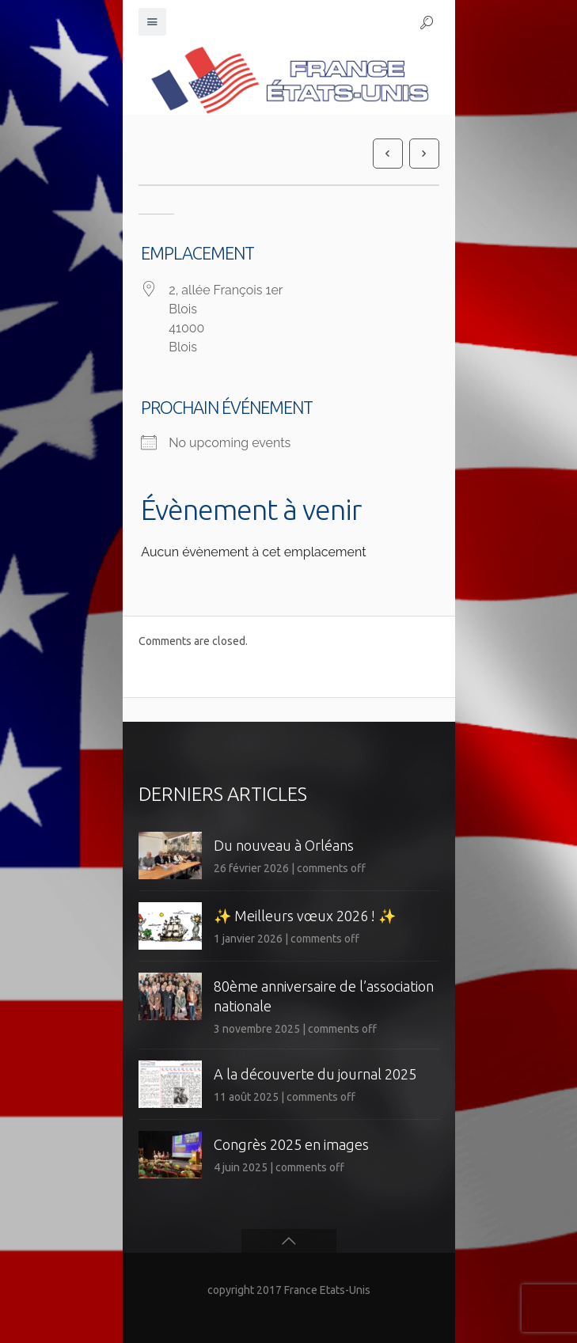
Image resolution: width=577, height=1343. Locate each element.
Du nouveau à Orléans (284, 845)
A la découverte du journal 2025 (315, 1074)
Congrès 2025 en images (291, 1144)
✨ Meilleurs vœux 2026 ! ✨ (305, 916)
